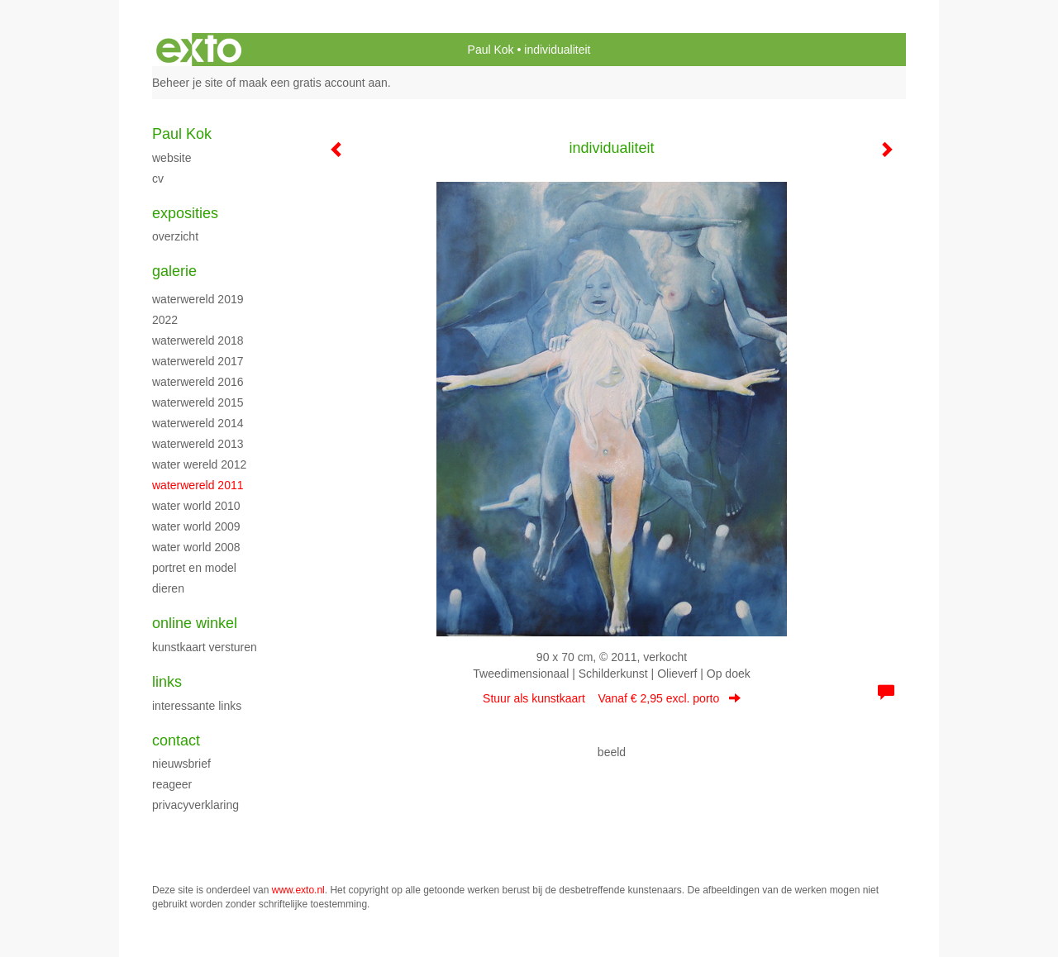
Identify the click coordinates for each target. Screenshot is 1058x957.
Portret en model (194, 567)
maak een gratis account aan (313, 82)
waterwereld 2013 (198, 443)
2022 (165, 319)
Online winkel (194, 623)
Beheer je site (187, 82)
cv (158, 178)
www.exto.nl (298, 890)
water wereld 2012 (199, 464)
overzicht (175, 236)
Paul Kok (491, 49)
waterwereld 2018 (198, 340)
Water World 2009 (196, 526)
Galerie (174, 271)
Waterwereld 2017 (198, 361)
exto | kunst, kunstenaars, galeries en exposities (198, 49)
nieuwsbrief (181, 763)
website (171, 157)
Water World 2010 (196, 505)
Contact (176, 740)
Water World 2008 (196, 547)
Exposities (185, 213)
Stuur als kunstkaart (612, 698)
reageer (172, 784)
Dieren (168, 588)
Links (167, 682)
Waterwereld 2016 (198, 381)
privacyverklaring (195, 805)
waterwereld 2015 (198, 402)
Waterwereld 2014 (198, 423)
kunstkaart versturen (204, 647)
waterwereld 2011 (198, 485)
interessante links (196, 705)
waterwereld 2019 (198, 299)
